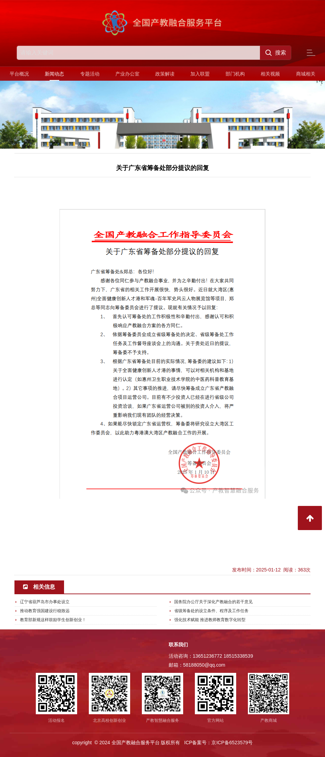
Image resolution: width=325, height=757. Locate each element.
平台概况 (19, 74)
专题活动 (89, 74)
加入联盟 (200, 74)
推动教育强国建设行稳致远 (45, 610)
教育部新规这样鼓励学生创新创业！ (53, 619)
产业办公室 (127, 74)
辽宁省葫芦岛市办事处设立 (45, 601)
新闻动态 (54, 74)
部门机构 (235, 74)
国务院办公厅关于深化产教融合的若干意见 (213, 601)
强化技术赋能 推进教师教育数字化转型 (209, 619)
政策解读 (165, 74)
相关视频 (270, 74)
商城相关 (305, 74)
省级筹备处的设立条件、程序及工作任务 (211, 610)
